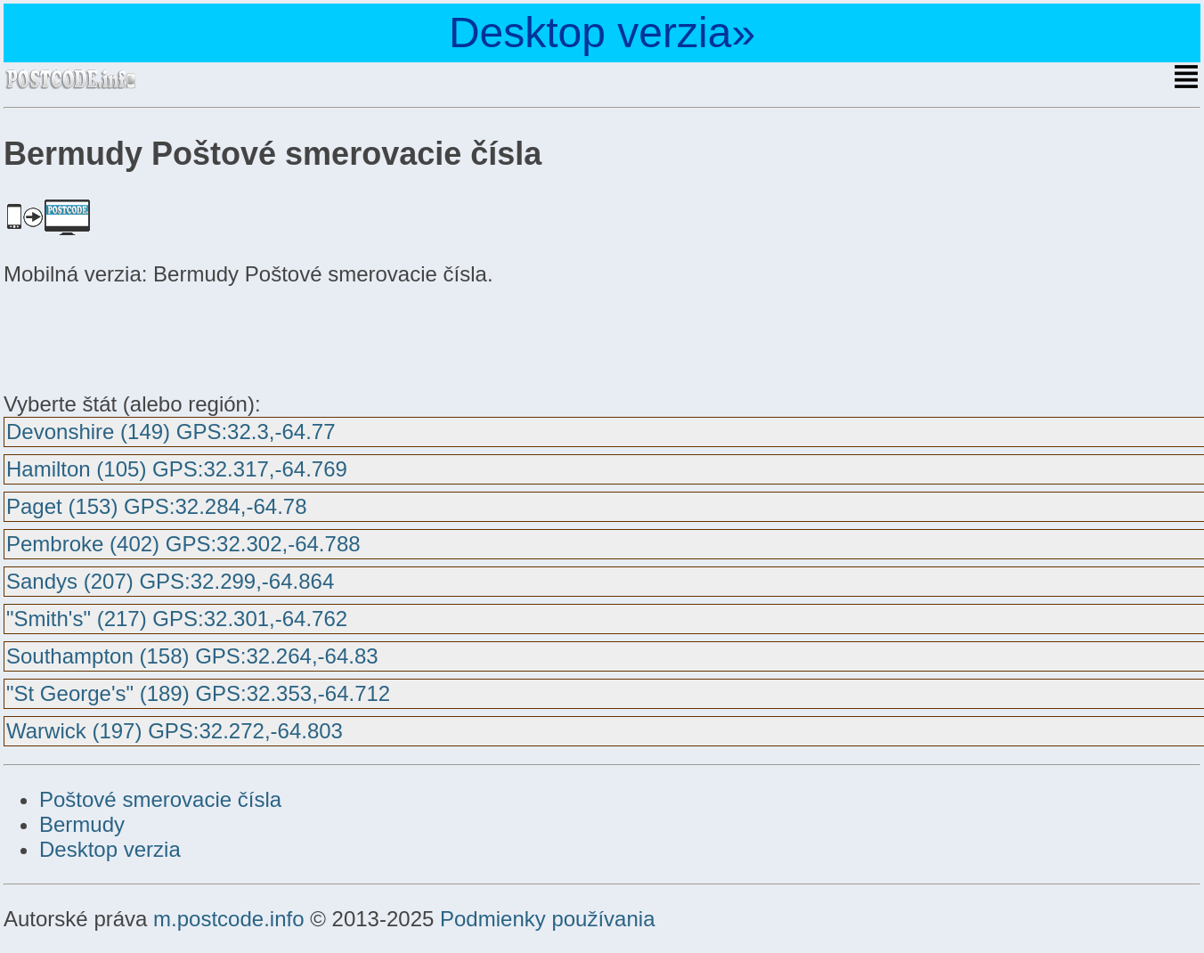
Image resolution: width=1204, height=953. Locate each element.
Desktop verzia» (602, 32)
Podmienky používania (547, 919)
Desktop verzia (110, 849)
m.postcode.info (228, 919)
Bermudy (82, 824)
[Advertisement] (146, 336)
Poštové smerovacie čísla (160, 799)
